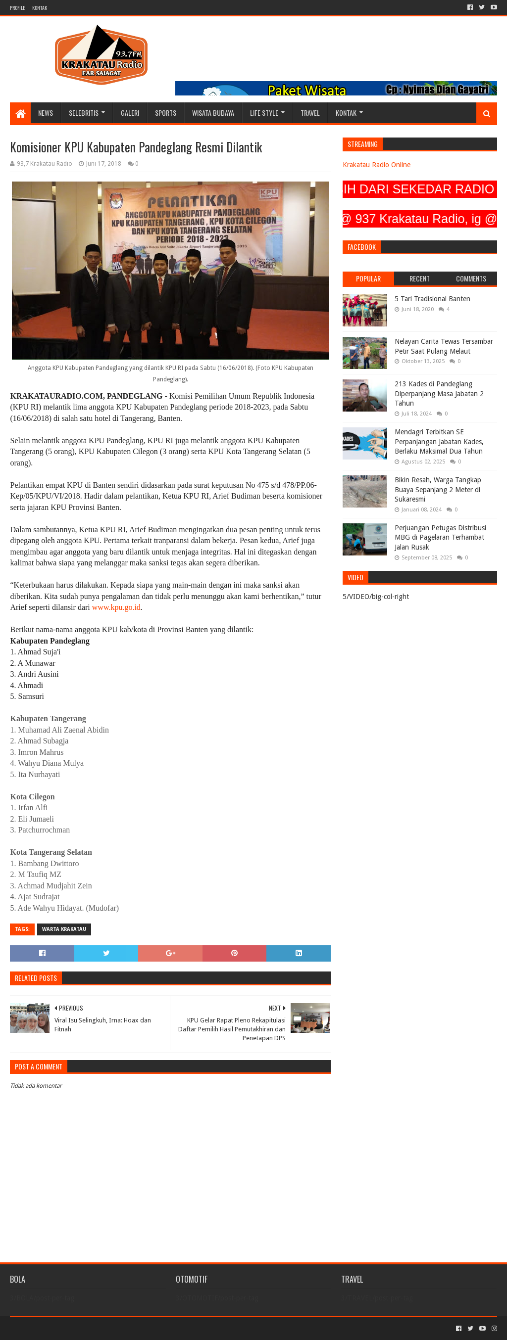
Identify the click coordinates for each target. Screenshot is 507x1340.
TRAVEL (310, 112)
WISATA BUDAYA (213, 112)
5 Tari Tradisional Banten (432, 299)
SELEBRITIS (84, 112)
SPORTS (165, 112)
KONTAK (39, 7)
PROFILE (17, 7)
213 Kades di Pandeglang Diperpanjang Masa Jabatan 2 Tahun (439, 393)
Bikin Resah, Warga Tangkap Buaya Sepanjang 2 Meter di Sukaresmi (438, 489)
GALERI (130, 112)
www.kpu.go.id (116, 607)
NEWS (45, 112)
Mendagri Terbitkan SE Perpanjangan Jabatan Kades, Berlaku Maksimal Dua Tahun (439, 441)
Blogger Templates (122, 1328)
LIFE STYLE (264, 112)
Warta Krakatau (64, 929)
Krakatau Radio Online (376, 165)
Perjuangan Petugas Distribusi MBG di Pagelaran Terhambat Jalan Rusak (440, 537)
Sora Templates (65, 1328)
